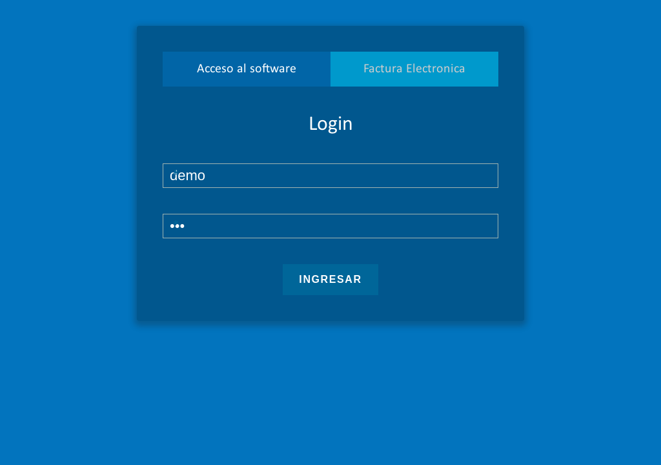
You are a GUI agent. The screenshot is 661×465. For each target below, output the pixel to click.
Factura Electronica (414, 69)
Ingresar (330, 279)
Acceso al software (246, 69)
